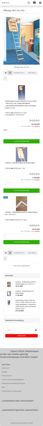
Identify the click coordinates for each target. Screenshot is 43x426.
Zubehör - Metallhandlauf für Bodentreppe (20, 163)
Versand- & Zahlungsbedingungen (13, 379)
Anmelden (21, 336)
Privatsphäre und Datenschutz (11, 391)
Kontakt (4, 372)
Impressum (5, 368)
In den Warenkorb (21, 141)
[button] (5, 73)
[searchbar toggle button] (29, 3)
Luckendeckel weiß (11, 401)
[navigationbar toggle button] (40, 3)
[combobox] (19, 73)
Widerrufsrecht (6, 376)
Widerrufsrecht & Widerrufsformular (13, 383)
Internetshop (14, 423)
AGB (3, 387)
